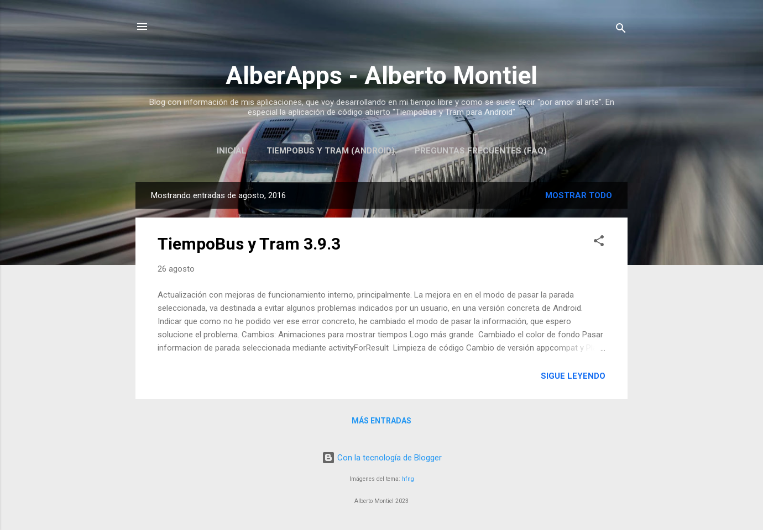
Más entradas (381, 420)
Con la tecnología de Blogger (382, 458)
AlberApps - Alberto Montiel (381, 75)
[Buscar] (621, 30)
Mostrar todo (578, 195)
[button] (598, 242)
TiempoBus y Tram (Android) (330, 151)
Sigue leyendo (573, 376)
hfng (408, 479)
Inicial (232, 151)
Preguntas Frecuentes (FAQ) (481, 151)
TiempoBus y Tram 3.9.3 (249, 243)
